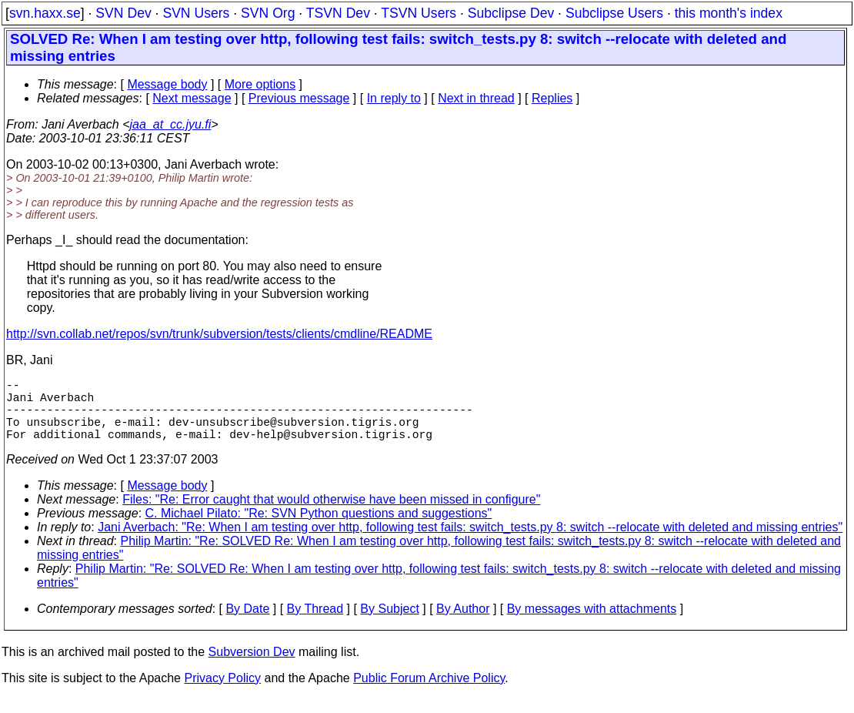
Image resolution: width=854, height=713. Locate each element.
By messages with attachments (592, 624)
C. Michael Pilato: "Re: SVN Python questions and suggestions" (318, 528)
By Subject (389, 624)
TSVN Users (418, 13)
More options (260, 84)
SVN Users (195, 13)
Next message (191, 98)
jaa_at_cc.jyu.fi (171, 124)
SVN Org (268, 13)
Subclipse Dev (511, 13)
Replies (552, 98)
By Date (247, 624)
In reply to (394, 98)
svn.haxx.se (45, 13)
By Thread (315, 624)
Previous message (299, 98)
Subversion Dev (251, 667)
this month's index (728, 13)
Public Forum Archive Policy (429, 693)
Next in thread (476, 98)
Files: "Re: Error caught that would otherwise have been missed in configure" (331, 514)
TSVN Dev (338, 13)
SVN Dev (123, 13)
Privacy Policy (222, 693)
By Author (462, 624)
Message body (167, 84)
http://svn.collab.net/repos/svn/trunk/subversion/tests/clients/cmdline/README (219, 333)
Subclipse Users (614, 13)
